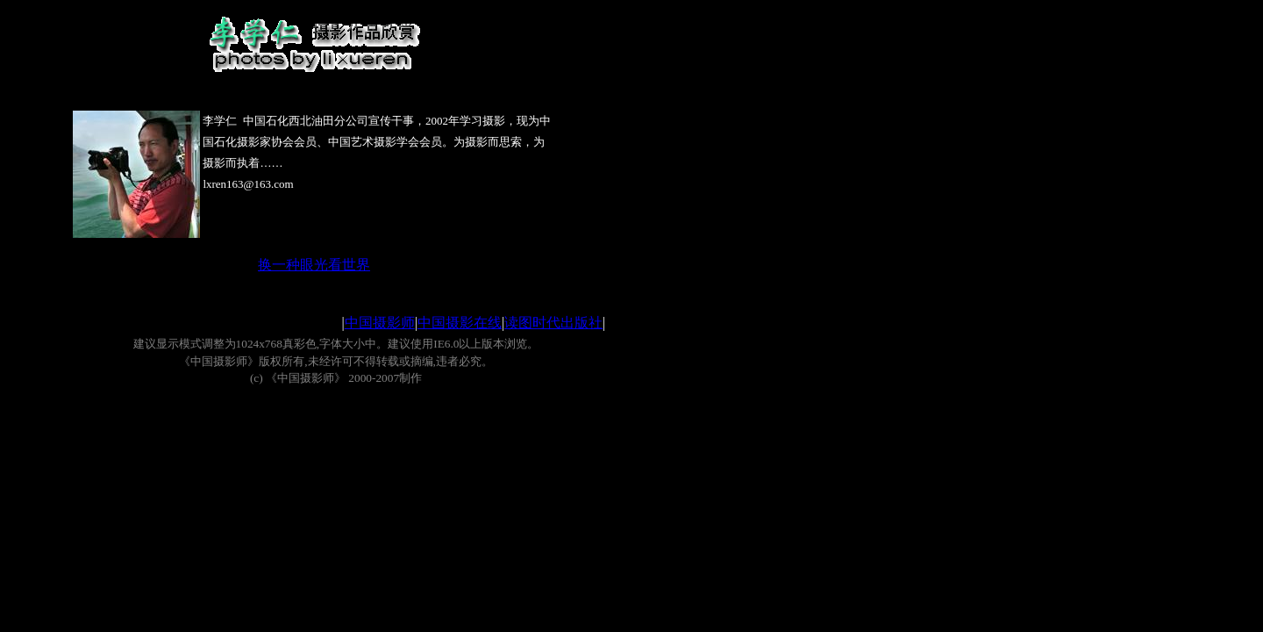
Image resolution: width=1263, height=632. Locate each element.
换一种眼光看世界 (314, 264)
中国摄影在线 (459, 322)
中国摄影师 (380, 322)
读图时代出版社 (553, 322)
